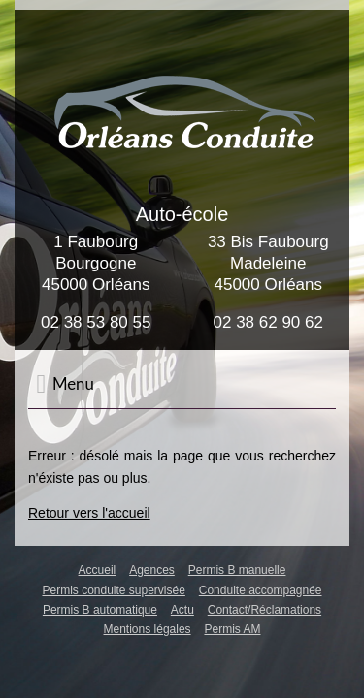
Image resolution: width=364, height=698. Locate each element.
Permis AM (232, 629)
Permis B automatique (100, 610)
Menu (64, 383)
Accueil (97, 570)
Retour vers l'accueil (89, 513)
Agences (152, 570)
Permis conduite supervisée (113, 590)
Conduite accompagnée (260, 590)
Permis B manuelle (237, 570)
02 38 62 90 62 (268, 322)
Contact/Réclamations (264, 610)
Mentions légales (147, 629)
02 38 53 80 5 (91, 322)
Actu (182, 610)
